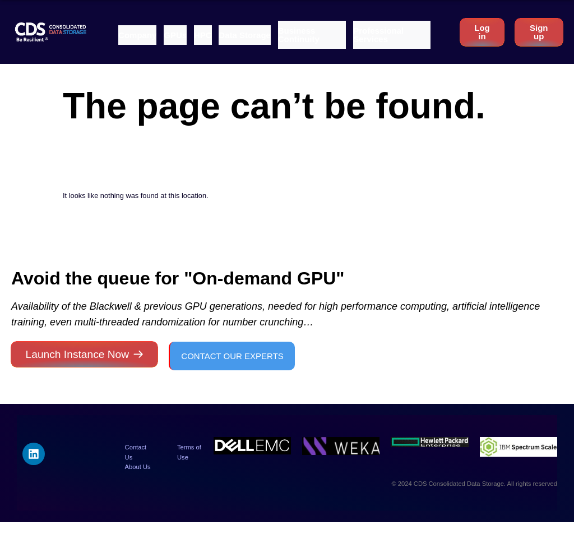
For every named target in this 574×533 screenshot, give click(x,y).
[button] (137, 35)
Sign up (539, 32)
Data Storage (245, 35)
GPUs (175, 35)
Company (137, 35)
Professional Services (378, 35)
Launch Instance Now (77, 354)
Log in (482, 32)
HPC (203, 35)
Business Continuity (299, 35)
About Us (138, 466)
